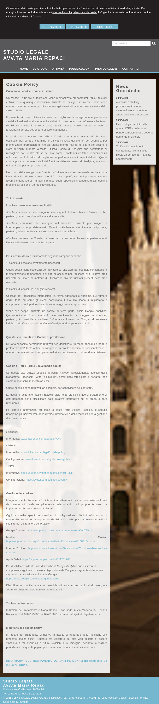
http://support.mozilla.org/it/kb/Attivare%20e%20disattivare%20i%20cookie (50, 541)
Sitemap (133, 697)
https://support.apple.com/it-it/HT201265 (46, 559)
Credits (24, 701)
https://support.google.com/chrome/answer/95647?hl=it (59, 530)
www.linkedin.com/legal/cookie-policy (43, 452)
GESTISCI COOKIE (105, 26)
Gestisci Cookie (117, 697)
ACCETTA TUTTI (52, 26)
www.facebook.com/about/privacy (41, 438)
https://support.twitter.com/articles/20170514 (47, 472)
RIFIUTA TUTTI (78, 26)
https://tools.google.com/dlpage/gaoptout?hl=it (33, 578)
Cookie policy (10, 701)
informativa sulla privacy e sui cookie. (74, 12)
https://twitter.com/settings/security (46, 479)
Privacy (144, 697)
